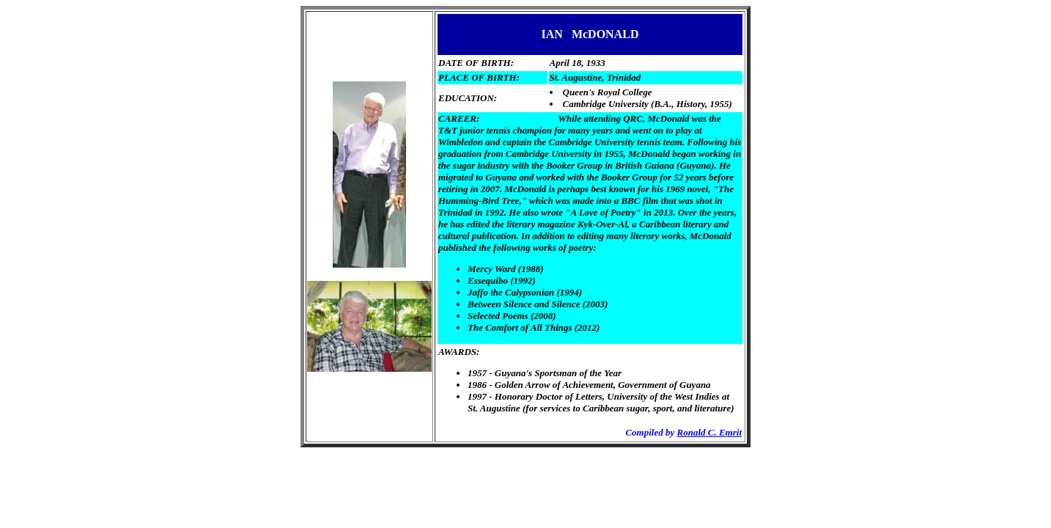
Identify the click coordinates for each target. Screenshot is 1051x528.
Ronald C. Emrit (709, 432)
